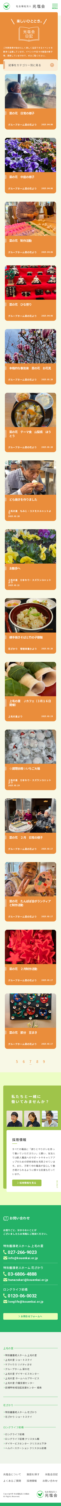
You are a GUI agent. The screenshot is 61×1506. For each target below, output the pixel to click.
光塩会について (12, 1474)
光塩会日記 (51, 1474)
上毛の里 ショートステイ (18, 1359)
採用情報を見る (26, 1182)
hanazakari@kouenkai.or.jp (25, 1280)
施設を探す (33, 1474)
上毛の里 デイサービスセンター (22, 1373)
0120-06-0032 (22, 1296)
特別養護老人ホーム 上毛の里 (21, 1355)
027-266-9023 (22, 1252)
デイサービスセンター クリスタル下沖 (26, 1443)
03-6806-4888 (22, 1274)
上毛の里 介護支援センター (19, 1383)
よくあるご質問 (12, 1480)
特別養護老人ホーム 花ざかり (21, 1412)
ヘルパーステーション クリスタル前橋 (25, 1448)
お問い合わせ (50, 1480)
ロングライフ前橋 (14, 1434)
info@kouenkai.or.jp (20, 1258)
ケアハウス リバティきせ (18, 1364)
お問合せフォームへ (30, 1316)
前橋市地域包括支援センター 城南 (23, 1387)
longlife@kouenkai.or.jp (23, 1301)
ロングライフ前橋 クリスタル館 (22, 1438)
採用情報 (32, 1480)
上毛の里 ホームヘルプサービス (22, 1378)
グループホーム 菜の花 (17, 1369)
